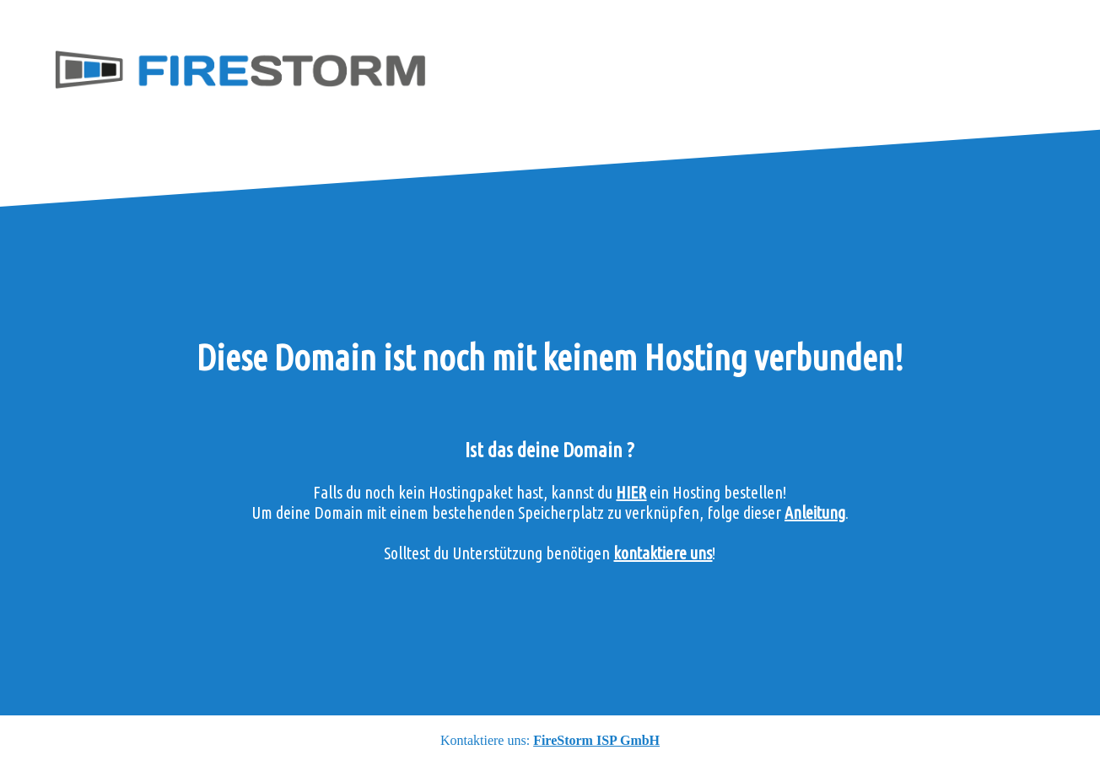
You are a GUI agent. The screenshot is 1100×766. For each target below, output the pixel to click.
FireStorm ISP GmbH (596, 740)
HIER (631, 492)
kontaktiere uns (662, 553)
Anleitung (815, 512)
